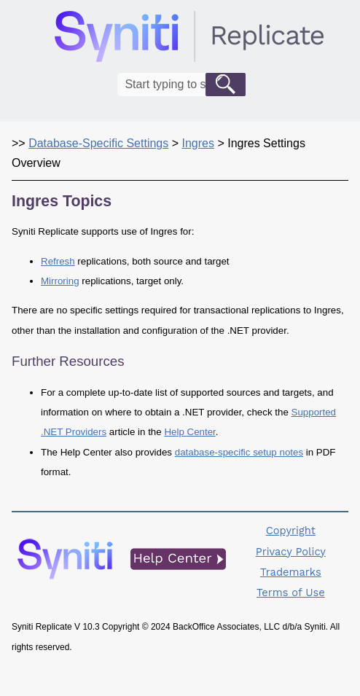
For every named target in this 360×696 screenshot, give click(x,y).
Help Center (189, 431)
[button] (226, 84)
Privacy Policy (291, 551)
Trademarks (290, 572)
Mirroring (60, 280)
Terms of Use (291, 592)
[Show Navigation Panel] (340, 36)
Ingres (197, 143)
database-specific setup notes (239, 452)
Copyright (291, 530)
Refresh (58, 261)
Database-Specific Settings (98, 143)
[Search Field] (181, 84)
